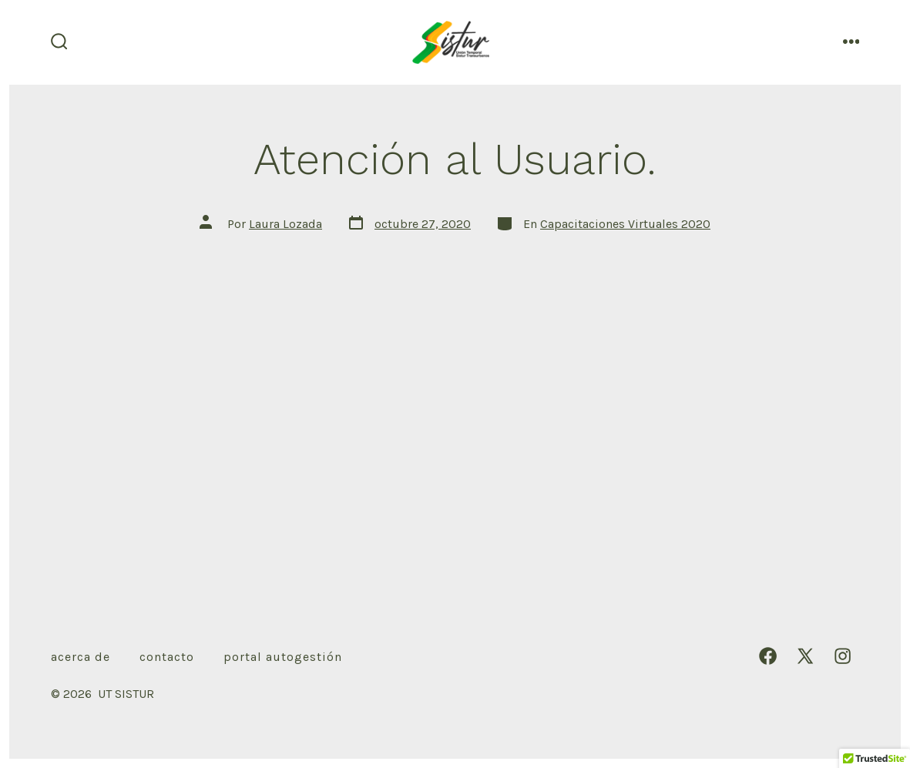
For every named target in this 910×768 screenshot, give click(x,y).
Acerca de (80, 656)
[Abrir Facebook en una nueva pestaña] (767, 655)
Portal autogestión (282, 656)
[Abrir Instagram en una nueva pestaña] (842, 655)
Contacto (166, 656)
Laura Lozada (285, 223)
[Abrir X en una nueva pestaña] (805, 655)
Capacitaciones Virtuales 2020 (625, 223)
